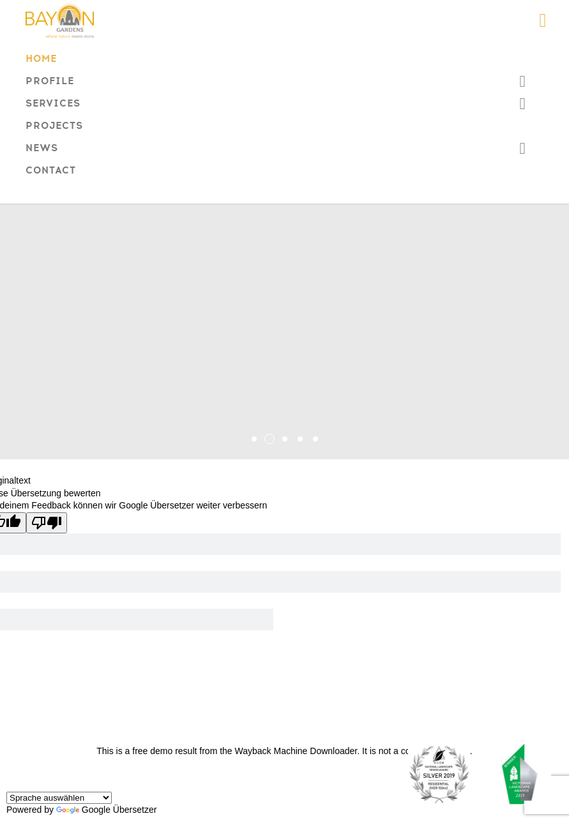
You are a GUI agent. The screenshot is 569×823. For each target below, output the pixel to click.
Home (41, 60)
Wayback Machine (271, 751)
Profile (50, 82)
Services (53, 105)
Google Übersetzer (106, 809)
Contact (51, 172)
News (42, 149)
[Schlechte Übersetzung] (46, 522)
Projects (54, 127)
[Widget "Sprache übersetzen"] (59, 798)
